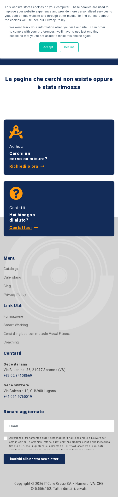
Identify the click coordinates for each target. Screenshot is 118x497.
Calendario (12, 277)
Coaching (11, 342)
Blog (7, 286)
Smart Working (16, 325)
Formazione (13, 316)
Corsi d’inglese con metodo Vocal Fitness (37, 334)
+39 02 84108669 (18, 375)
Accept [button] (48, 47)
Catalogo (11, 269)
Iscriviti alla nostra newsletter (34, 459)
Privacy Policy (15, 295)
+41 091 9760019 (18, 397)
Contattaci (23, 227)
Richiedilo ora (26, 166)
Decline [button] (69, 47)
